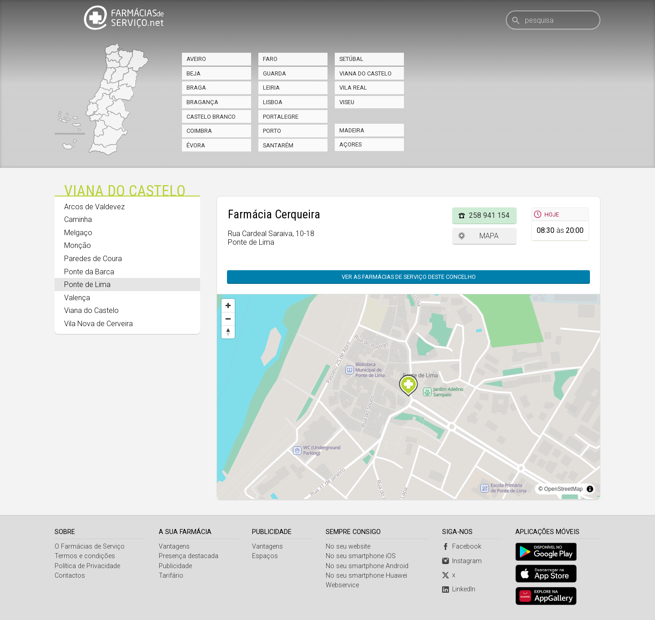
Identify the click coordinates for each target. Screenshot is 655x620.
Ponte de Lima (87, 284)
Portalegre (280, 116)
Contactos (70, 576)
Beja (193, 73)
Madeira (351, 130)
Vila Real (353, 87)
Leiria (271, 87)
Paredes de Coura (93, 258)
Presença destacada (188, 556)
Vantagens (174, 546)
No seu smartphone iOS (361, 556)
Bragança (202, 102)
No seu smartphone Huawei (366, 576)
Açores (350, 144)
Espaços (265, 556)
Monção (77, 245)
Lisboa (272, 102)
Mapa (489, 236)
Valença (77, 297)
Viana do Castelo (365, 73)
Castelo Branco (211, 116)
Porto (272, 130)
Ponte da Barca (89, 271)
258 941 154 (489, 215)
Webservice (342, 585)
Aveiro (196, 58)
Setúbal (351, 58)
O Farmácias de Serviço (90, 546)
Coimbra (199, 130)
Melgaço (78, 232)
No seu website (348, 546)
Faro (270, 58)
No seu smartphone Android (367, 566)
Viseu (346, 102)
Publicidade (175, 566)
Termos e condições (85, 556)
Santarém (278, 145)
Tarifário (171, 576)
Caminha (78, 219)
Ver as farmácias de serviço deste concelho (409, 276)
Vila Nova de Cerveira (98, 323)
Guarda (274, 73)
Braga (196, 87)
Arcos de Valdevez (94, 206)
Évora (195, 145)
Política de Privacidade (87, 566)
